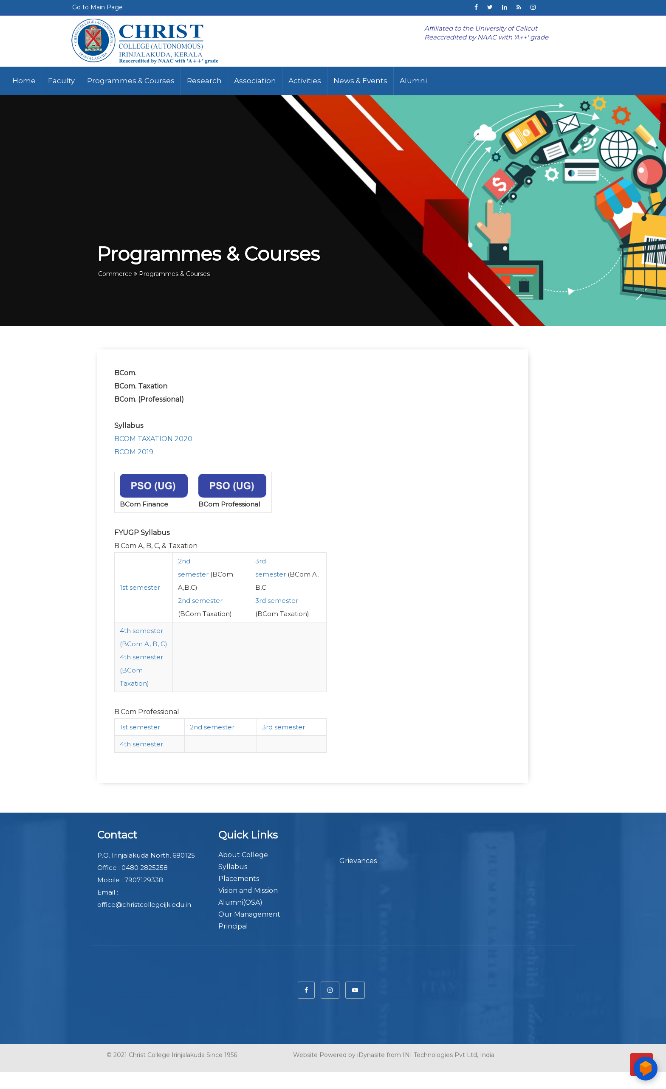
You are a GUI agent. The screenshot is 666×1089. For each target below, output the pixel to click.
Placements (238, 879)
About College (243, 855)
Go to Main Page (97, 7)
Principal (233, 926)
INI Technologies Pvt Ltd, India (448, 1052)
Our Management (249, 914)
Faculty (61, 80)
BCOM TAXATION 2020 (154, 439)
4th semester (141, 744)
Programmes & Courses (131, 80)
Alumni (413, 80)
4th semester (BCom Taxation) (141, 670)
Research (204, 80)
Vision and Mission (248, 890)
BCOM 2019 (133, 452)
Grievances (358, 861)
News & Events (360, 80)
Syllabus (232, 867)
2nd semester (200, 601)
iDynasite (371, 1052)
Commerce (115, 274)
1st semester (140, 587)
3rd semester (276, 601)
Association (255, 80)
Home (24, 80)
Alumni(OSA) (240, 902)
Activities (304, 80)
